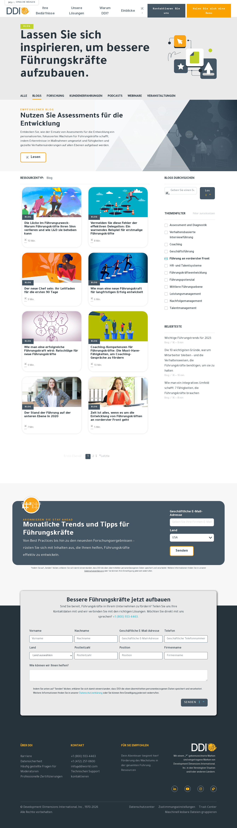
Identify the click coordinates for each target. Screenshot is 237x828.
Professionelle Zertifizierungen (41, 776)
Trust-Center (208, 807)
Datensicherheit (31, 761)
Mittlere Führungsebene (185, 287)
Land (173, 530)
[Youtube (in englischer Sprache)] (187, 789)
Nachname (81, 631)
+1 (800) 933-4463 (125, 617)
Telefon (169, 631)
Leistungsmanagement (184, 294)
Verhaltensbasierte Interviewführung (182, 235)
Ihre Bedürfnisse (45, 10)
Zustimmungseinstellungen (176, 807)
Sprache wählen (25, 2)
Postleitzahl (82, 648)
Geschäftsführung (181, 252)
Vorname (35, 631)
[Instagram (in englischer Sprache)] (201, 789)
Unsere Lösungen (76, 10)
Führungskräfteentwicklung (187, 273)
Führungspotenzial (181, 280)
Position (124, 648)
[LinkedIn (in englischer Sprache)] (175, 789)
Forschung (55, 96)
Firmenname (172, 648)
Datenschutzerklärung (94, 571)
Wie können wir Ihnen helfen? (49, 665)
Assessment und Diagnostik (187, 225)
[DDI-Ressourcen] (213, 789)
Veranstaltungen (161, 96)
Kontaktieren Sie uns (166, 11)
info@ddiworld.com (84, 766)
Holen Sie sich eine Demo (209, 11)
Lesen (33, 157)
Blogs (36, 96)
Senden (182, 551)
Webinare (135, 96)
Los (208, 193)
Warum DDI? (105, 10)
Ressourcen (128, 770)
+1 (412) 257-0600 (83, 761)
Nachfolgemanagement (185, 301)
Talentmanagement (182, 308)
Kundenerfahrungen (86, 96)
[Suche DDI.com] (142, 10)
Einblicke (128, 10)
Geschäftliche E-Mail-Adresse (186, 513)
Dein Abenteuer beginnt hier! (139, 756)
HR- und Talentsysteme (185, 266)
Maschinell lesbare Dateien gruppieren (191, 812)
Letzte (103, 456)
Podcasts (115, 96)
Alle (23, 96)
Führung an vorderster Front (189, 259)
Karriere (26, 756)
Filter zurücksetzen (204, 213)
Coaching (175, 245)
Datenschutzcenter (142, 807)
